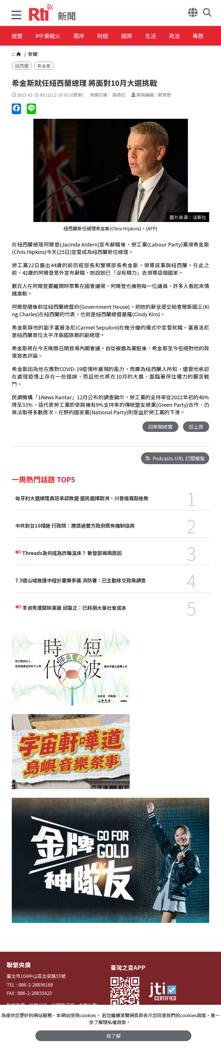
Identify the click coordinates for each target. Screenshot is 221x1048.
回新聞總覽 (160, 426)
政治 (187, 36)
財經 (110, 36)
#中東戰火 (50, 36)
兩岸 (84, 36)
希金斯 (44, 65)
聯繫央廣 (18, 965)
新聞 (32, 53)
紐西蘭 (22, 65)
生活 (161, 36)
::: (13, 53)
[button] (16, 15)
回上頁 (196, 426)
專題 (213, 36)
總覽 (17, 36)
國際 (136, 36)
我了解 (113, 1035)
